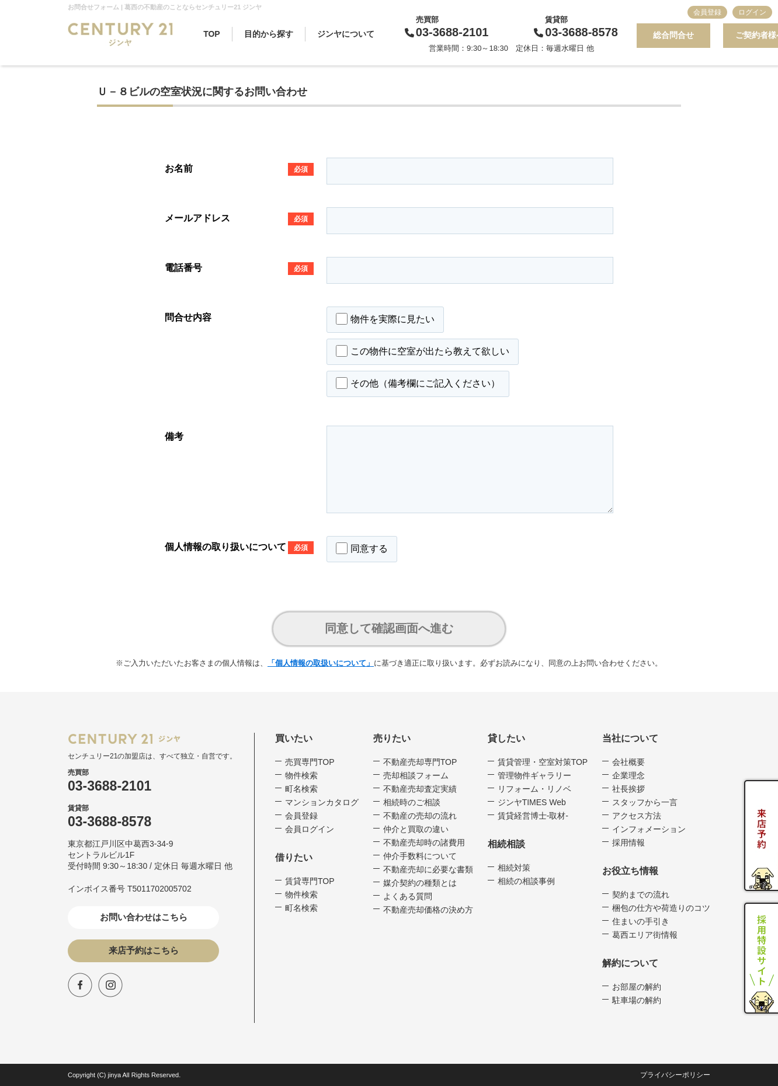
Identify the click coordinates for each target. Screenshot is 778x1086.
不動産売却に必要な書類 (428, 869)
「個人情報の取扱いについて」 (321, 663)
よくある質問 (407, 896)
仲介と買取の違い (416, 829)
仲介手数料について (420, 856)
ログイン (752, 12)
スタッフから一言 (645, 802)
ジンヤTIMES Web (532, 802)
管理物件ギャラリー (534, 775)
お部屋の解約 (636, 986)
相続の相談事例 (526, 881)
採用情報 (628, 842)
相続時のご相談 (411, 802)
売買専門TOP (310, 762)
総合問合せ (673, 35)
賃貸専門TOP (310, 881)
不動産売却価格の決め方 (428, 909)
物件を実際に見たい (385, 319)
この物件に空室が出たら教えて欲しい (422, 351)
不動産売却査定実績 (420, 788)
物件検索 (301, 775)
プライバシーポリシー (675, 1075)
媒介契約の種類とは (420, 882)
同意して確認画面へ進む (389, 628)
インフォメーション (649, 829)
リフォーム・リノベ (534, 788)
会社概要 (628, 762)
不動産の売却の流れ (420, 815)
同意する (362, 548)
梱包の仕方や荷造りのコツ (661, 908)
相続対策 (514, 867)
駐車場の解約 (636, 1000)
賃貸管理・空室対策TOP (543, 762)
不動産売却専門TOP (420, 762)
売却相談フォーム (416, 775)
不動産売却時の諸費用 (424, 842)
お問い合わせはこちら (143, 917)
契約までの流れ (640, 894)
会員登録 (707, 12)
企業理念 (628, 775)
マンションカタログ (322, 802)
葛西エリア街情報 (645, 934)
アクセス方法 (636, 815)
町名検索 (301, 788)
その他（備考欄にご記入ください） (418, 383)
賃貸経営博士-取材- (533, 815)
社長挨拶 (628, 788)
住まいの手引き (640, 921)
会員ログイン (309, 829)
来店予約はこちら (144, 950)
